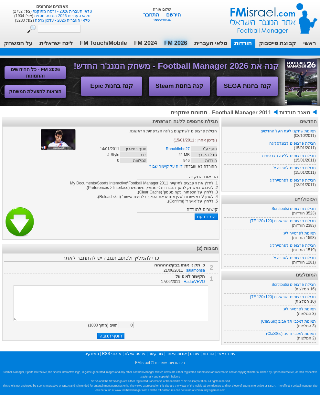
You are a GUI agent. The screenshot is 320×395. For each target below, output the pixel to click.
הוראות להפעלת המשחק (35, 91)
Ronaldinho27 (178, 149)
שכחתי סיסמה (162, 19)
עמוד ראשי (269, 16)
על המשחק (18, 43)
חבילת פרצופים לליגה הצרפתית (289, 155)
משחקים (91, 353)
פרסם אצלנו (135, 353)
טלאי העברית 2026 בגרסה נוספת (62, 16)
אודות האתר (176, 353)
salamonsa (195, 270)
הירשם (173, 14)
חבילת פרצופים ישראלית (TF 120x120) (283, 221)
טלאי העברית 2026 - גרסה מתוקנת (62, 11)
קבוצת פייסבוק (277, 43)
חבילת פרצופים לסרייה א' (294, 168)
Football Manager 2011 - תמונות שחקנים (221, 112)
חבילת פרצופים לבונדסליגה (292, 143)
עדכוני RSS (112, 353)
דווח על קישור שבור (166, 166)
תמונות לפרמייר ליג (299, 233)
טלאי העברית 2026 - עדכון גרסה (62, 20)
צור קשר (156, 353)
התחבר (151, 14)
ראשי (309, 43)
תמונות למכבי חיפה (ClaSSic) (291, 333)
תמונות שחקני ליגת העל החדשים (288, 131)
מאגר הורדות (294, 112)
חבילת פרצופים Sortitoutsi (294, 208)
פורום (194, 353)
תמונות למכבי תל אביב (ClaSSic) (288, 321)
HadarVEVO (194, 281)
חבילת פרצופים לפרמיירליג (293, 180)
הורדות (243, 43)
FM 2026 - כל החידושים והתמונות (35, 72)
